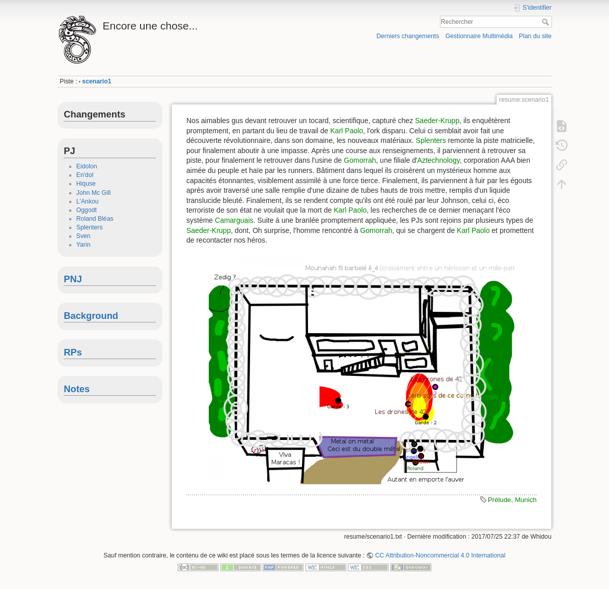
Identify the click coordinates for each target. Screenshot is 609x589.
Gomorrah (360, 160)
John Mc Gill (93, 192)
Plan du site (535, 36)
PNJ (73, 279)
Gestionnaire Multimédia (479, 36)
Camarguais (234, 220)
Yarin (83, 244)
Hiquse (86, 183)
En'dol (85, 175)
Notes (77, 389)
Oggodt (86, 210)
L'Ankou (87, 201)
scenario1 (96, 81)
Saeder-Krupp (437, 120)
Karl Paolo (347, 131)
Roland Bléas (95, 218)
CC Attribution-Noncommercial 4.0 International (440, 555)
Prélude (499, 500)
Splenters (89, 227)
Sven (83, 236)
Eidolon (86, 166)
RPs (73, 352)
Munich (526, 500)
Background (91, 315)
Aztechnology (439, 160)
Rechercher (546, 21)
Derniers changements (407, 36)
